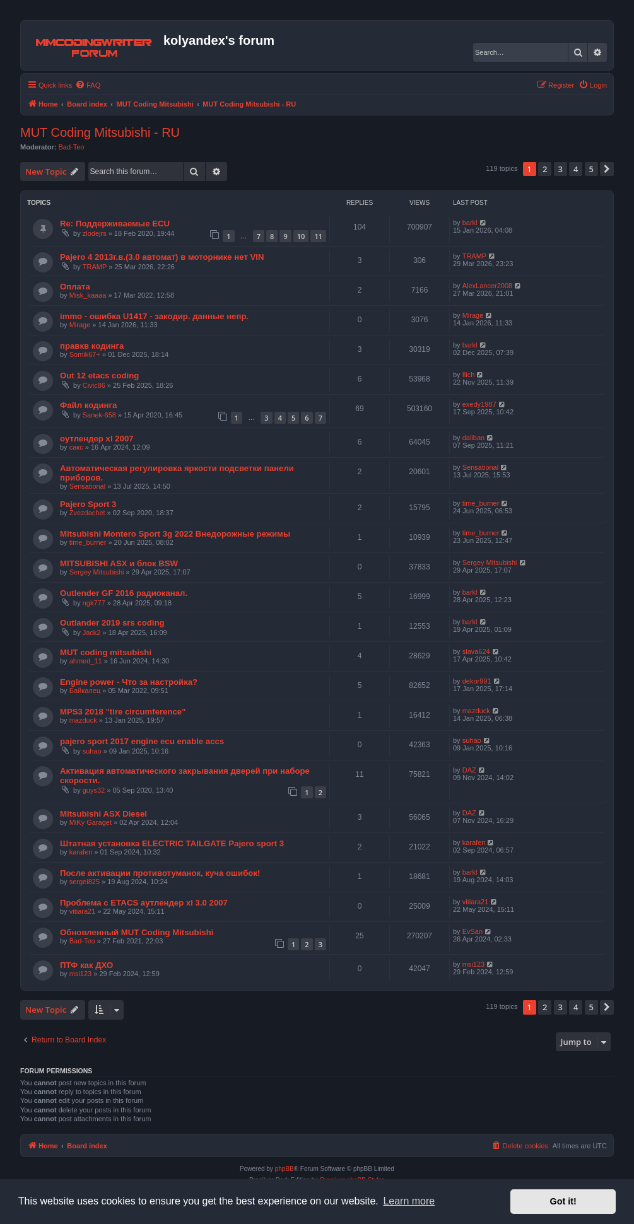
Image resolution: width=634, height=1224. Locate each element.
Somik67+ (84, 354)
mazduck (83, 720)
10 (301, 236)
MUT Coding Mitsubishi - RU (100, 132)
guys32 (94, 790)
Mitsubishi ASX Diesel (103, 814)
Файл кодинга (88, 405)
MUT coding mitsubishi (105, 652)
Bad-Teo (72, 147)
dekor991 (476, 681)
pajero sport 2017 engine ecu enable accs (142, 741)
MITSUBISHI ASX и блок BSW (119, 563)
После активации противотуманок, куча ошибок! (160, 873)
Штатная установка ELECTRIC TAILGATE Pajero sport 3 (172, 843)
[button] (607, 169)
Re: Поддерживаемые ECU (115, 223)
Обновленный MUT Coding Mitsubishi (136, 932)
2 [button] (545, 169)
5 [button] (591, 169)
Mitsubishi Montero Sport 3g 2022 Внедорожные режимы (175, 534)
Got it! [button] (563, 1201)
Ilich (468, 374)
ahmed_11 (85, 661)
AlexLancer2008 (487, 285)
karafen (81, 852)
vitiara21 (82, 911)
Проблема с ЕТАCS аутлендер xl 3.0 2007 (144, 902)
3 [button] (560, 169)
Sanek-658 (99, 415)
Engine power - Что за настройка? (128, 682)
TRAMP (95, 267)
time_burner (481, 503)
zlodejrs (95, 233)
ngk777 (94, 603)
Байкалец (85, 690)
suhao (92, 751)
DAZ (469, 770)
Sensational (87, 486)
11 (318, 236)
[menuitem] (87, 85)
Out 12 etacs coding (99, 375)
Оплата (75, 286)
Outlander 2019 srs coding (112, 622)
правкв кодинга (92, 346)
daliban (473, 437)
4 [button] (575, 169)
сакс (76, 447)
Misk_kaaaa (88, 295)
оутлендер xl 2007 (97, 438)
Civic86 (94, 385)
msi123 (80, 973)
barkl (470, 222)
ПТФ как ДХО (86, 965)
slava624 (476, 651)
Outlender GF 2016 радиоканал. (123, 593)
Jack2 (92, 632)
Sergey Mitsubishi (96, 572)
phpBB (284, 1168)
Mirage (80, 325)
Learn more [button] (409, 1201)
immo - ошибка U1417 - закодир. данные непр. (154, 316)
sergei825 (84, 881)
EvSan (472, 931)
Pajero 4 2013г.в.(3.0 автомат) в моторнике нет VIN (162, 257)
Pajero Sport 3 (88, 504)
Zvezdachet (87, 512)
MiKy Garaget (90, 822)
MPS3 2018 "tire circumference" (122, 711)
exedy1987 (479, 404)
